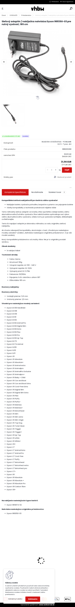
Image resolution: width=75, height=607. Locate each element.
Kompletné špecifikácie (15, 192)
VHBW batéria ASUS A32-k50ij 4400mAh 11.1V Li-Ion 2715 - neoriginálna (16, 557)
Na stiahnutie (37, 192)
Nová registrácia (67, 2)
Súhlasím (32, 599)
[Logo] (37, 8)
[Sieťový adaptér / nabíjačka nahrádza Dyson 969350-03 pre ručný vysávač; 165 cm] (37, 62)
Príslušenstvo (26, 15)
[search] (71, 8)
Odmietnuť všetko (15, 599)
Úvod (4, 15)
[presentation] (4, 62)
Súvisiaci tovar (57, 192)
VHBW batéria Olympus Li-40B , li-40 (55, 557)
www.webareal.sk (46, 605)
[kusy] (52, 170)
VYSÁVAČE (13, 15)
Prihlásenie (55, 2)
